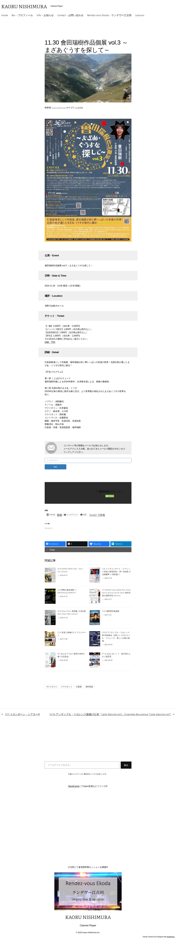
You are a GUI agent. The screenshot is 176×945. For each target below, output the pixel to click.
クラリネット (66, 687)
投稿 (59, 514)
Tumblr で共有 (97, 514)
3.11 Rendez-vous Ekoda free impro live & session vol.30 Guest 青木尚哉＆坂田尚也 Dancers (116, 593)
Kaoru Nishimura (24, 6)
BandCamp (73, 786)
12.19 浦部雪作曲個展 (110, 611)
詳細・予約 (50, 342)
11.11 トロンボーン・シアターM (22, 714)
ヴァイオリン (51, 687)
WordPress (171, 937)
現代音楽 (89, 687)
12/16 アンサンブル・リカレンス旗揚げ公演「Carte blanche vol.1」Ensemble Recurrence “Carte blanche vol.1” (110, 714)
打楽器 (79, 687)
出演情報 (79, 108)
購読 (55, 467)
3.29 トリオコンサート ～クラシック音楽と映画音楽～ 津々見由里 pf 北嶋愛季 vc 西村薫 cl (116, 572)
